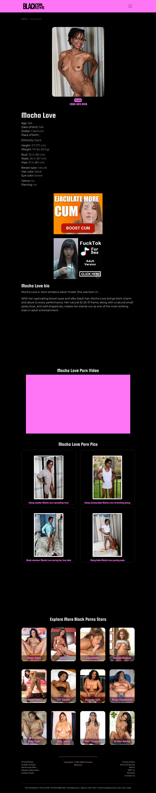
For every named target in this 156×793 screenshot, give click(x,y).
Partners (131, 773)
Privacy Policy (128, 762)
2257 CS (131, 770)
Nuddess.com (73, 788)
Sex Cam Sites (124, 788)
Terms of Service (127, 765)
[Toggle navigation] (130, 6)
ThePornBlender (58, 788)
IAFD (78, 104)
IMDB (72, 104)
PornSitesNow (31, 788)
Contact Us (130, 776)
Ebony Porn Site (88, 788)
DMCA (132, 767)
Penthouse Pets (28, 767)
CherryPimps (27, 762)
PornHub (78, 100)
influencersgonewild (107, 788)
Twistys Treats (27, 773)
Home (24, 19)
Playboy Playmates (30, 770)
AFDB (84, 104)
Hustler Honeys (28, 765)
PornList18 (44, 788)
